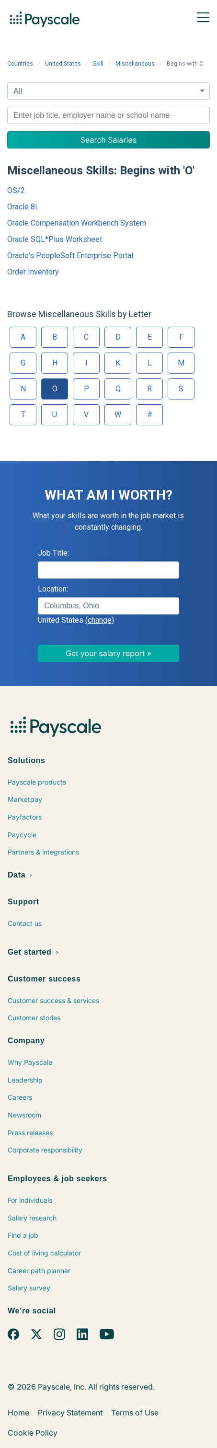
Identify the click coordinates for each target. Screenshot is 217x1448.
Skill (98, 63)
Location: (53, 588)
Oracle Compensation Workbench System (76, 223)
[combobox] (108, 115)
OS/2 (16, 190)
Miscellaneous (135, 63)
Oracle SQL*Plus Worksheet (54, 239)
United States (63, 63)
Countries (20, 63)
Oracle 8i (22, 206)
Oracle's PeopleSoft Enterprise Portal (70, 255)
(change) (99, 620)
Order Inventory (33, 271)
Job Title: (53, 553)
